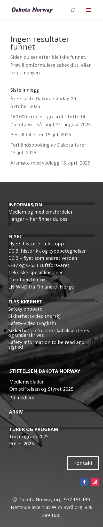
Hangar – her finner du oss (37, 219)
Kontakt (83, 462)
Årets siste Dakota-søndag (39, 98)
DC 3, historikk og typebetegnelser (47, 251)
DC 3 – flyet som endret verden (42, 258)
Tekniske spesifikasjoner (35, 272)
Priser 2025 (21, 443)
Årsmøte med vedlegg (34, 163)
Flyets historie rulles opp (36, 244)
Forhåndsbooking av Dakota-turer (48, 145)
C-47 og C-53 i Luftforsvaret (38, 265)
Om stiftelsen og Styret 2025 (41, 389)
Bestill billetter (27, 134)
